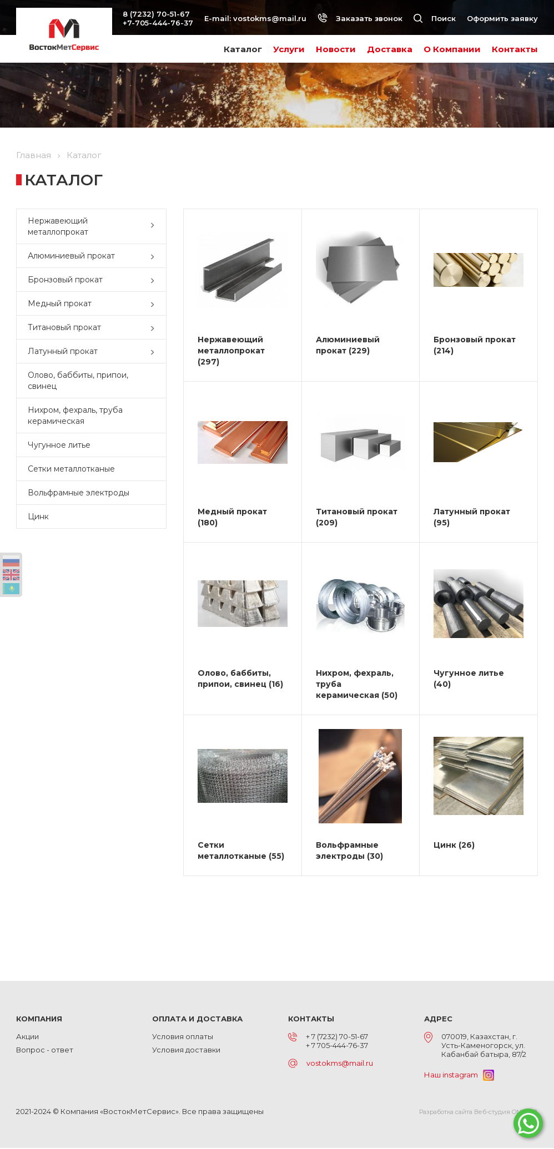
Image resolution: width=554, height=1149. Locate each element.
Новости (336, 49)
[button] (155, 226)
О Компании (452, 49)
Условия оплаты (182, 1037)
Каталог (243, 49)
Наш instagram (459, 1075)
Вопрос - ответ (44, 1050)
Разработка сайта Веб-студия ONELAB (478, 1113)
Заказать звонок (360, 18)
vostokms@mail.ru (269, 18)
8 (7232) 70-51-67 (156, 13)
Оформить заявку (502, 18)
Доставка (389, 49)
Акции (27, 1037)
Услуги (289, 49)
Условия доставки (186, 1050)
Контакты (515, 49)
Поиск (435, 18)
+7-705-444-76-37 (158, 22)
